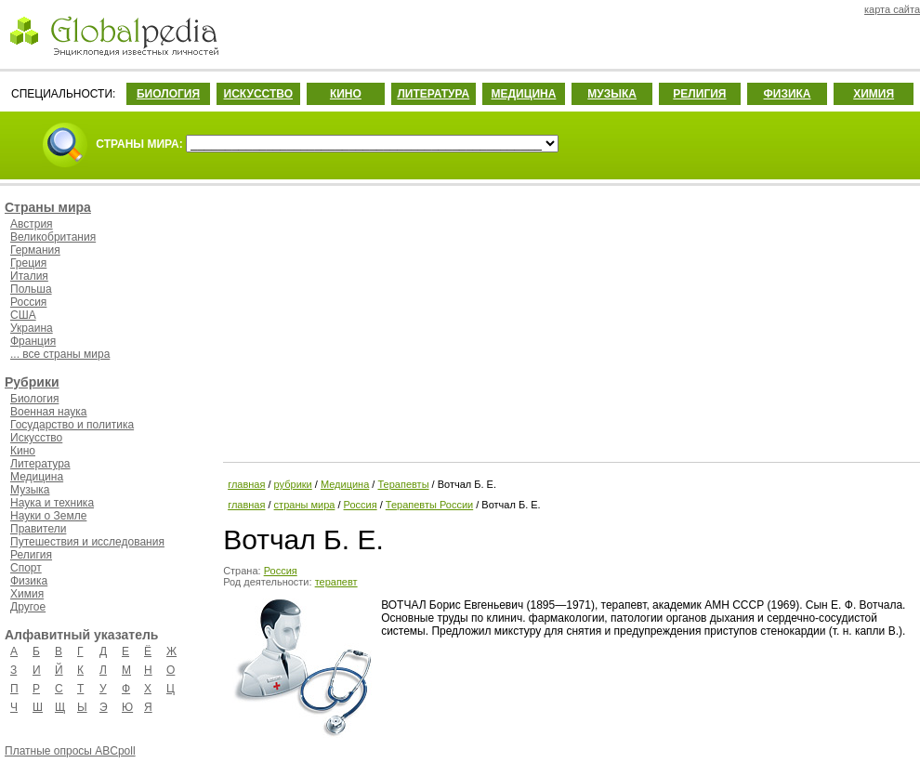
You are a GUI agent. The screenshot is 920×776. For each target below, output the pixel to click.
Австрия (31, 223)
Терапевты (402, 484)
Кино (22, 450)
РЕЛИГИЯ (699, 93)
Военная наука (48, 411)
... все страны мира (60, 354)
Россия (28, 302)
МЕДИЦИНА (523, 93)
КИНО (345, 93)
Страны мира (48, 207)
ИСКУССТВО (258, 93)
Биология (34, 398)
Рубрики (32, 382)
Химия (27, 593)
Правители (38, 528)
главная (246, 484)
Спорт (26, 567)
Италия (29, 276)
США (23, 315)
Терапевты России (429, 504)
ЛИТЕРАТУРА (433, 93)
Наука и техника (52, 502)
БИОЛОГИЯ (168, 93)
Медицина (36, 476)
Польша (31, 289)
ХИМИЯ (873, 93)
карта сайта (892, 9)
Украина (31, 328)
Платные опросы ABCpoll (70, 750)
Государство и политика (72, 424)
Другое (28, 606)
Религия (31, 554)
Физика (28, 580)
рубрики (293, 484)
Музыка (29, 489)
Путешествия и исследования (87, 541)
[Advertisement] (569, 321)
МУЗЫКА (612, 93)
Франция (33, 341)
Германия (35, 249)
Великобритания (53, 236)
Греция (28, 263)
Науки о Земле (48, 515)
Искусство (36, 437)
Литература (40, 463)
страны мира (304, 504)
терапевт (336, 581)
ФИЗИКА (787, 93)
